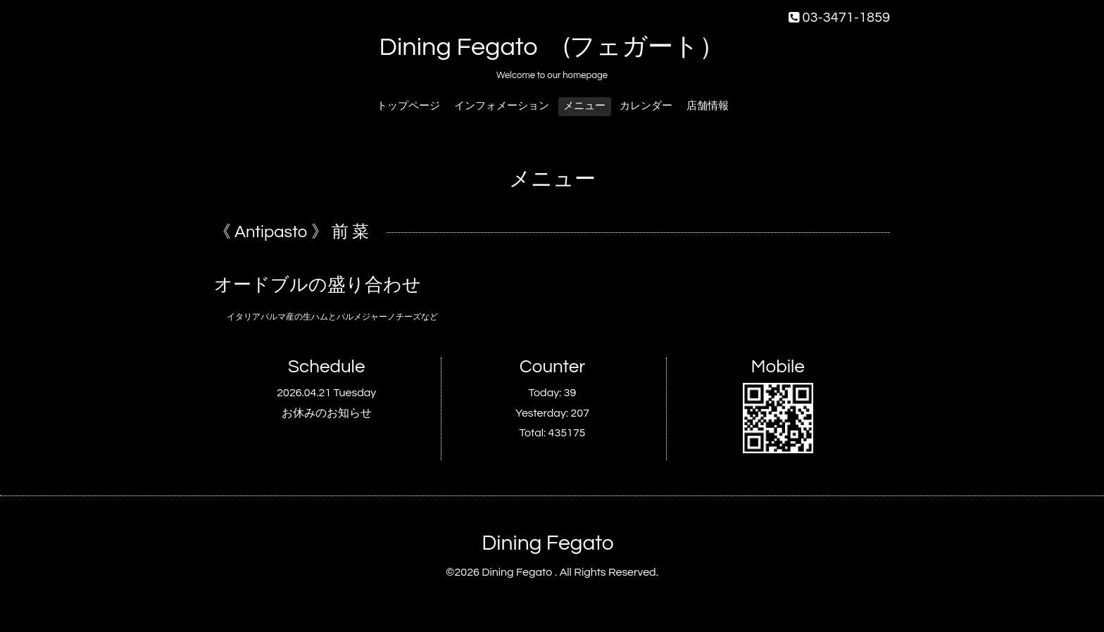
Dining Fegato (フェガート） (552, 47)
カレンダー (646, 106)
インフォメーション (501, 106)
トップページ (408, 106)
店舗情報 (707, 106)
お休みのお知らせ (327, 413)
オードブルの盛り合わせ (317, 285)
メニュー (584, 106)
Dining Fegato (547, 543)
